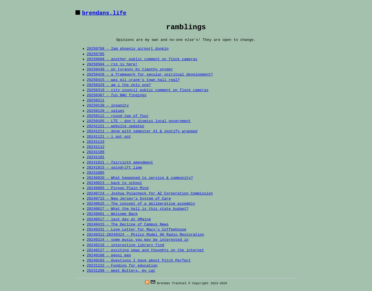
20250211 (95, 100)
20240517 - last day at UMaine (119, 219)
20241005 (95, 172)
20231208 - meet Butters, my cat (121, 270)
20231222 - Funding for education (122, 265)
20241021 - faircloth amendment (120, 162)
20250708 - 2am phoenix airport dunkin (128, 48)
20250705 (95, 54)
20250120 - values (106, 111)
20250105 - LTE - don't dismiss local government (139, 121)
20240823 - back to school (114, 183)
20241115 (95, 142)
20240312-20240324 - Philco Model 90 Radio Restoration (145, 234)
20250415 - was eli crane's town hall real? (133, 80)
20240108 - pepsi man (109, 255)
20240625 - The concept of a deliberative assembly (141, 203)
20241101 (95, 157)
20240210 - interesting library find (125, 245)
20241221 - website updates (115, 126)
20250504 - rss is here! (112, 64)
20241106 (95, 152)
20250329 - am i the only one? (119, 85)
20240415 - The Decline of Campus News (128, 224)
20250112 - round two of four (118, 116)
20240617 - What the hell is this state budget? (138, 209)
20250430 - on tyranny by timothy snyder (130, 69)
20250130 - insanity (108, 105)
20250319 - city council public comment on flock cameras (148, 90)
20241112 (95, 147)
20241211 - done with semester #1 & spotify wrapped (142, 131)
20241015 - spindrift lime (114, 167)
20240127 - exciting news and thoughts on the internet (145, 250)
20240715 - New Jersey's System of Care (129, 198)
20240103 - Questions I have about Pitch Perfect (139, 260)
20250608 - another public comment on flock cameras (142, 59)
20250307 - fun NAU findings (117, 95)
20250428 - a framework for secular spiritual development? (150, 74)
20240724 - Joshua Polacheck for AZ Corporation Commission (150, 193)
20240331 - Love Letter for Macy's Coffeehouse (136, 229)
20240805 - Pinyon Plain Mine (118, 188)
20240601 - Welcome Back (112, 214)
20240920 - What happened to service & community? (140, 178)
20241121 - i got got (109, 136)
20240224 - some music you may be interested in (138, 239)
